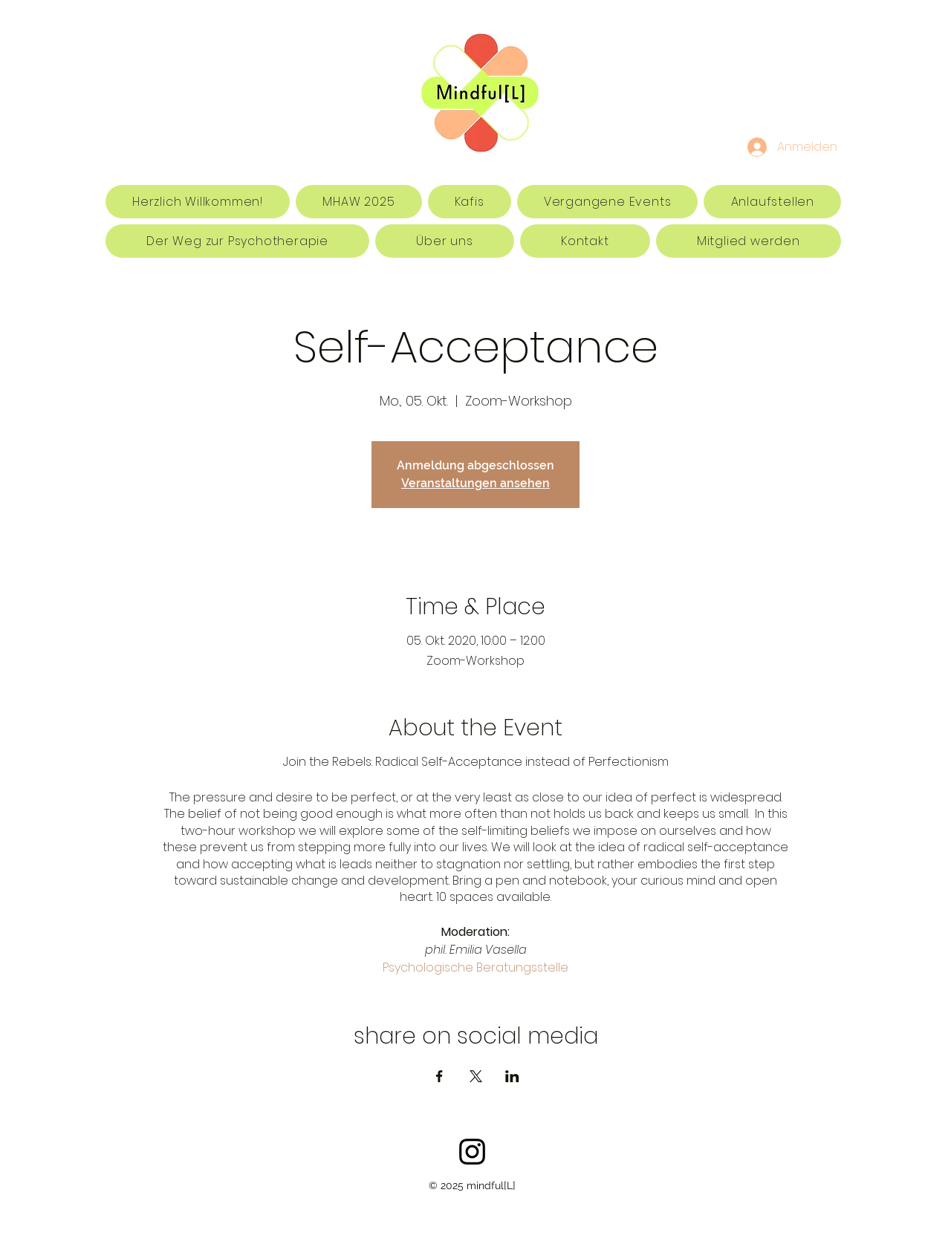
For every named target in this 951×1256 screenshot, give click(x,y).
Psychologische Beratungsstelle (475, 967)
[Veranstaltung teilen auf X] (476, 1076)
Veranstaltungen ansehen (475, 483)
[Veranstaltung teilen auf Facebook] (439, 1076)
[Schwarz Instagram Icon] (472, 1151)
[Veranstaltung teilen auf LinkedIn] (512, 1076)
